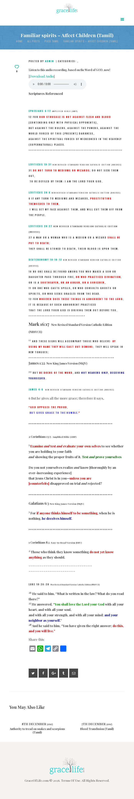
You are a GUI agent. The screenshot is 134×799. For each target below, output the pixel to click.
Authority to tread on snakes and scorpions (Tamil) (37, 730)
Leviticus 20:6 (40, 192)
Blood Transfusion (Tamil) (97, 729)
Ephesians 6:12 (40, 111)
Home (19, 41)
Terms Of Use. (71, 780)
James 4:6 (36, 389)
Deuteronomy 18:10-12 (45, 259)
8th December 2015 (37, 724)
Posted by (42, 61)
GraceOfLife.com (37, 780)
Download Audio (42, 76)
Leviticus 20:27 (40, 226)
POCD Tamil (52, 41)
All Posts (33, 41)
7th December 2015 (97, 724)
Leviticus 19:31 (40, 164)
